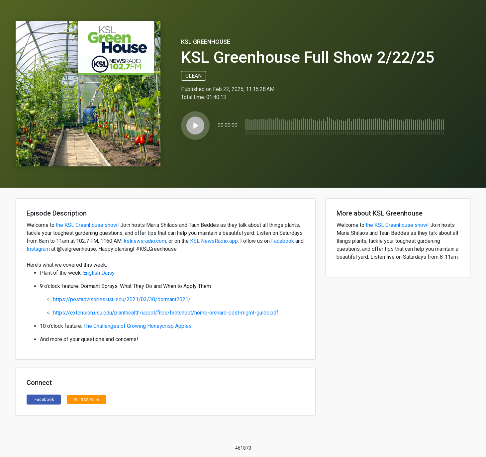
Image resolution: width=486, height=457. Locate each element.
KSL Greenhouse (205, 41)
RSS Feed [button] (86, 399)
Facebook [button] (44, 399)
